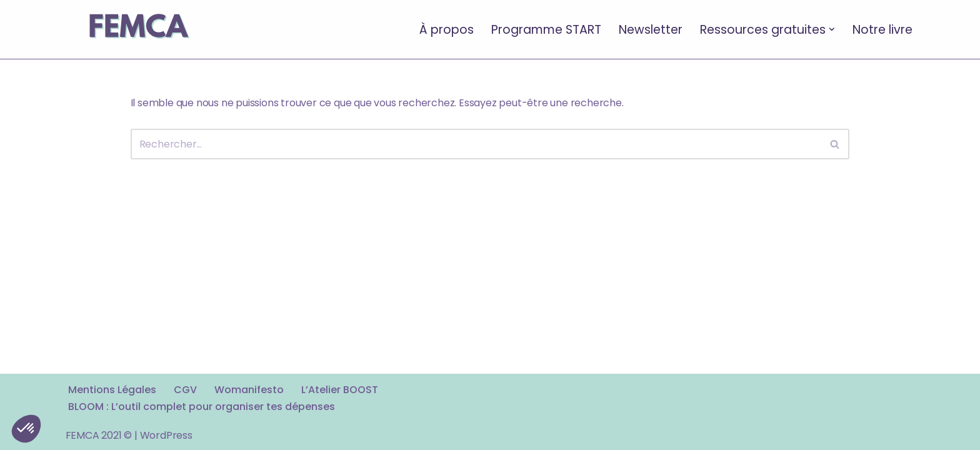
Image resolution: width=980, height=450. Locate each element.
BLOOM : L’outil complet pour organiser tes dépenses (201, 406)
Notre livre (882, 29)
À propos (446, 29)
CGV (185, 389)
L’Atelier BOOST (339, 389)
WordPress (166, 435)
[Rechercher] (476, 144)
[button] (832, 29)
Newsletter (650, 29)
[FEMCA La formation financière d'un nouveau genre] (138, 29)
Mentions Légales (112, 389)
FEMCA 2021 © (99, 435)
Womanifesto (249, 389)
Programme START (546, 29)
